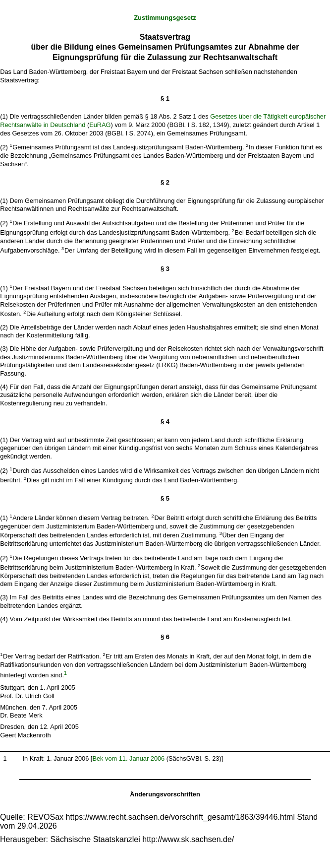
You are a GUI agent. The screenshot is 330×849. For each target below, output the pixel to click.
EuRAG (99, 125)
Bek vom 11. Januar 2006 (128, 758)
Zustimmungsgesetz (165, 17)
